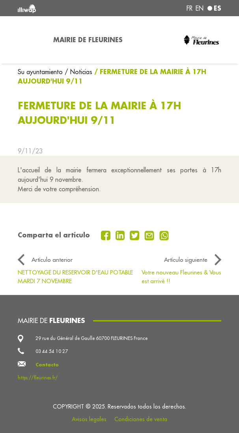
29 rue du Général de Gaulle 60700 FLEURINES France (91, 338)
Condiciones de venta (140, 419)
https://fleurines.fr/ (38, 378)
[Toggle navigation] (31, 40)
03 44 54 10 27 (51, 351)
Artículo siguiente (185, 259)
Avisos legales (89, 419)
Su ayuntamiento (41, 72)
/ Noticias (78, 72)
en (200, 8)
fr (189, 8)
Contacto (47, 365)
